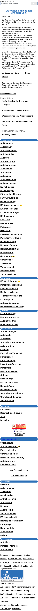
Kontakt (27, 555)
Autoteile (4, 601)
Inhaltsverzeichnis (8, 94)
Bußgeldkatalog (8, 183)
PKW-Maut (5, 231)
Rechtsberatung (8, 241)
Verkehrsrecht (7, 400)
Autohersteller (7, 154)
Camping (4, 349)
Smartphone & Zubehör (11, 393)
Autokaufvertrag (8, 321)
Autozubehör (17, 591)
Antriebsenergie (8, 331)
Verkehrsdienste (8, 513)
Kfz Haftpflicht (7, 299)
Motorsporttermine (9, 546)
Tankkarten (5, 492)
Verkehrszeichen (8, 274)
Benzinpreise (6, 495)
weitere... (4, 535)
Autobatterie (6, 502)
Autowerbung (6, 532)
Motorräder (5, 368)
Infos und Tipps (8, 360)
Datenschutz (17, 555)
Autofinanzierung (10, 446)
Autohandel (6, 335)
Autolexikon (6, 172)
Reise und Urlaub (8, 390)
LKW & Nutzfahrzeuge (11, 364)
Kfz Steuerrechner (9, 209)
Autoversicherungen (10, 303)
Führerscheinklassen (10, 194)
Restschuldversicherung (12, 457)
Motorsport (5, 227)
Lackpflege (5, 524)
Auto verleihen (7, 488)
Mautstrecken (6, 223)
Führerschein (6, 357)
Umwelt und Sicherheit (11, 397)
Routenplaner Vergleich (11, 521)
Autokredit (5, 591)
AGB (2, 416)
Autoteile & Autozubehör (12, 342)
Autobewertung (7, 461)
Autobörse (5, 598)
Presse (3, 559)
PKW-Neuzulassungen (11, 234)
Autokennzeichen (8, 165)
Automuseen (6, 549)
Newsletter (16, 609)
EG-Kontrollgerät (8, 517)
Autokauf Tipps (7, 161)
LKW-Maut (5, 220)
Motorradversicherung (11, 285)
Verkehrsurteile (7, 271)
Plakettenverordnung (10, 238)
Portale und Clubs (9, 382)
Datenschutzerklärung (11, 413)
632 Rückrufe (6, 443)
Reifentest (5, 506)
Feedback (4, 566)
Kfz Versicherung (10, 281)
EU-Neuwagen (7, 190)
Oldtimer (4, 375)
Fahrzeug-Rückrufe (9, 439)
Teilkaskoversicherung (11, 296)
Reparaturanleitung (9, 249)
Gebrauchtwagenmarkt (26, 594)
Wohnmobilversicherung (12, 307)
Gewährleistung (8, 201)
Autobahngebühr (8, 150)
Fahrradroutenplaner (10, 198)
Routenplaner (6, 252)
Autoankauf (6, 147)
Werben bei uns (15, 559)
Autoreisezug (6, 510)
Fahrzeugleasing (8, 450)
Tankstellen (5, 263)
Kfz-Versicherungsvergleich (23, 587)
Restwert (4, 484)
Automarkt (5, 339)
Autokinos (5, 542)
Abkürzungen (6, 143)
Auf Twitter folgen (19, 476)
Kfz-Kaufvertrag (8, 313)
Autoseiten (5, 176)
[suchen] (14, 4)
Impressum (5, 409)
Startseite (15, 605)
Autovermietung (8, 180)
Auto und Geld (7, 346)
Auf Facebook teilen (19, 470)
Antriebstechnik (8, 499)
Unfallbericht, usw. (9, 324)
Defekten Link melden (19, 566)
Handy (27, 591)
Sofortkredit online (9, 454)
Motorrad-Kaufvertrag (10, 317)
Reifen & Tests (7, 386)
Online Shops (6, 379)
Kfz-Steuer (16, 598)
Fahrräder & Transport (11, 353)
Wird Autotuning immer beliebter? (16, 110)
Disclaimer (5, 420)
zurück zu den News (11, 73)
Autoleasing (6, 169)
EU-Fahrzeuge (7, 187)
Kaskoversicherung (9, 292)
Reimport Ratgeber (9, 245)
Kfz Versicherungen (9, 212)
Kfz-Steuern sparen (11, 205)
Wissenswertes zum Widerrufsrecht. (17, 116)
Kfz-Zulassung (7, 216)
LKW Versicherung (9, 288)
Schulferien (7, 260)
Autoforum (5, 609)
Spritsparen (7, 256)
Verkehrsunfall (7, 267)
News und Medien (9, 371)
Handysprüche (7, 528)
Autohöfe (4, 158)
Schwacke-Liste (8, 465)
